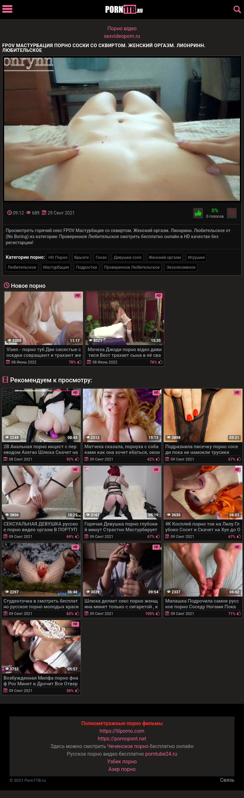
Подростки (86, 267)
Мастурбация (56, 267)
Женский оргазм (165, 257)
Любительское (22, 267)
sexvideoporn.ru (122, 36)
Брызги (81, 257)
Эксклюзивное (180, 267)
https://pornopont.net (122, 739)
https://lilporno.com (122, 731)
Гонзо (101, 257)
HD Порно (57, 257)
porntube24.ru (161, 754)
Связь (227, 780)
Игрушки (196, 257)
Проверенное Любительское (132, 267)
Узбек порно (122, 762)
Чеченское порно (128, 746)
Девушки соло (128, 257)
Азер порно (122, 769)
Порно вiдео (122, 28)
